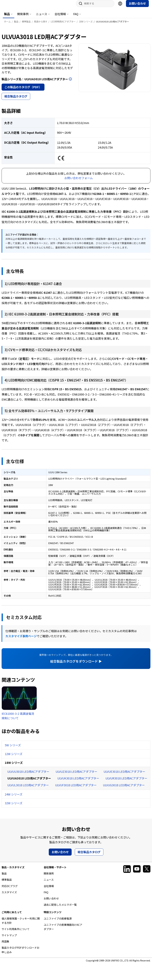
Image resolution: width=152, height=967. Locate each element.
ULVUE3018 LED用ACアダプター (124, 775)
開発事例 (23, 17)
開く (70, 82)
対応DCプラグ (10, 889)
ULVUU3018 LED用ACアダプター (28, 775)
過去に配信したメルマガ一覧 (60, 908)
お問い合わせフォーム (78, 181)
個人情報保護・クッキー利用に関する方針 (21, 924)
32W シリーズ (13, 806)
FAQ (75, 17)
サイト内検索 (79, 6)
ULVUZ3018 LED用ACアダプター (76, 775)
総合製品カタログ (15, 99)
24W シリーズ (13, 797)
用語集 (5, 944)
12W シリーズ (13, 757)
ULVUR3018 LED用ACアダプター (126, 781)
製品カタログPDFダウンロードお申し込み (20, 953)
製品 (7, 17)
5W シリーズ (13, 748)
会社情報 (60, 17)
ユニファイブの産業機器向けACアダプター (63, 930)
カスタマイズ (9, 895)
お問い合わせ (137, 6)
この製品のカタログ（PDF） (23, 90)
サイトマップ (9, 938)
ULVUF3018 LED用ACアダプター (76, 788)
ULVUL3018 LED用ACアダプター (28, 788)
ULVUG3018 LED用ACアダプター (124, 788)
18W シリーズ (14, 766)
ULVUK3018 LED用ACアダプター (78, 781)
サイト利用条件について (16, 932)
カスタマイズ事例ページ (21, 639)
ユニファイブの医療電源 (58, 922)
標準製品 (7, 883)
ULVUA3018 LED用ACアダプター (29, 781)
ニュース (41, 17)
